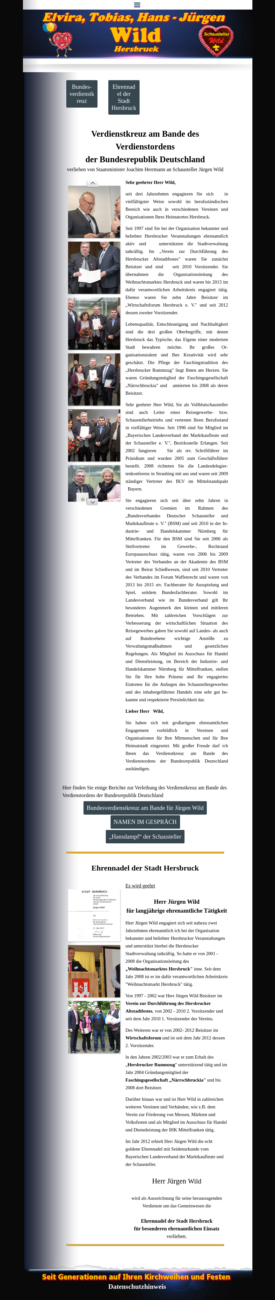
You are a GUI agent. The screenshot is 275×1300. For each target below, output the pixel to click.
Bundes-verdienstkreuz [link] (81, 93)
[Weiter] (92, 502)
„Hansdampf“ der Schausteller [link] (145, 836)
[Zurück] (92, 183)
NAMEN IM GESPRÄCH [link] (145, 821)
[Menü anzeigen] (137, 5)
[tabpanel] (145, 150)
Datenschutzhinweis (137, 1286)
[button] (94, 211)
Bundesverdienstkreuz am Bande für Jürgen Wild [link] (145, 807)
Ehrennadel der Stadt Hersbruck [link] (124, 97)
